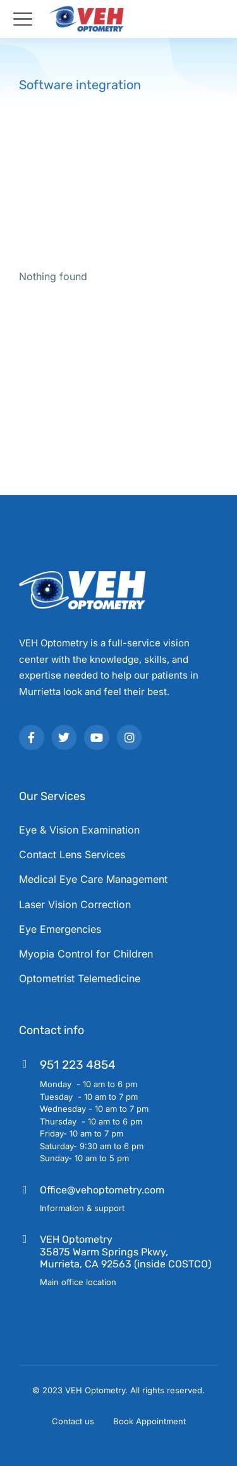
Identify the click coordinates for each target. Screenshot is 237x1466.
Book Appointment (149, 1421)
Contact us (73, 1421)
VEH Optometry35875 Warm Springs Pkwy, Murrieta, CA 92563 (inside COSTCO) (125, 1251)
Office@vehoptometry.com (102, 1190)
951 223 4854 (78, 1064)
